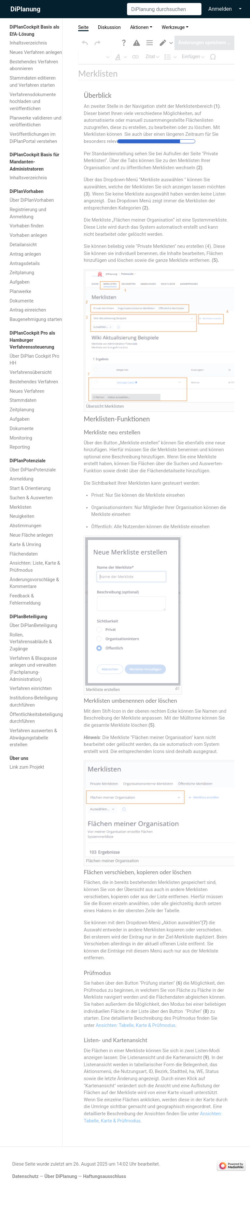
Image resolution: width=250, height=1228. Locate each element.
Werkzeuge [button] (173, 27)
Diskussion (109, 27)
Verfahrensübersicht (30, 372)
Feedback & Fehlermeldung (24, 599)
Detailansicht (22, 245)
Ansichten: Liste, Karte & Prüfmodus (34, 566)
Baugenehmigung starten (35, 319)
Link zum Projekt (26, 767)
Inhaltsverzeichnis (28, 43)
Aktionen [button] (139, 27)
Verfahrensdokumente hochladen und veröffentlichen (32, 101)
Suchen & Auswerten (30, 498)
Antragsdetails (24, 263)
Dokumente (21, 301)
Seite (83, 27)
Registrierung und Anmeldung (27, 213)
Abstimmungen (25, 526)
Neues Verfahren (26, 391)
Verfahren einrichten (30, 688)
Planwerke (20, 291)
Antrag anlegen (25, 254)
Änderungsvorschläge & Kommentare (34, 583)
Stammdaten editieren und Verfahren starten (32, 81)
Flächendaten (23, 554)
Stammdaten (22, 400)
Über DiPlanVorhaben (31, 200)
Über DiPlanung (61, 1163)
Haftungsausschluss (104, 1163)
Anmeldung (21, 479)
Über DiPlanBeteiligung (33, 625)
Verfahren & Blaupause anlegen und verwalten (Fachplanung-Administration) (33, 669)
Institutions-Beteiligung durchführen (33, 701)
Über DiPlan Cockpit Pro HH (34, 359)
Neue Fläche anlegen (31, 535)
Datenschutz (25, 1163)
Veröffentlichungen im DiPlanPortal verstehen (33, 138)
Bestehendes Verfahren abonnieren (33, 65)
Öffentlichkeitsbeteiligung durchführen (36, 718)
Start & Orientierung (29, 488)
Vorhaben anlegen (28, 235)
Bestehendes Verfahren (33, 382)
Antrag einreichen (27, 310)
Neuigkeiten (21, 516)
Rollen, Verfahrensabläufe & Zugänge (30, 642)
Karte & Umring (25, 544)
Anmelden (220, 9)
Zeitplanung (21, 272)
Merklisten (20, 507)
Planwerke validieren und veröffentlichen (35, 121)
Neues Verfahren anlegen (35, 52)
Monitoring (20, 438)
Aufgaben (19, 282)
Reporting (19, 447)
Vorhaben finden (26, 226)
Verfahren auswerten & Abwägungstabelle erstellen (33, 738)
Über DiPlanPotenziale (32, 470)
